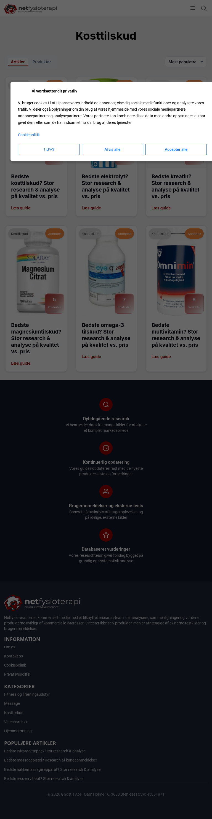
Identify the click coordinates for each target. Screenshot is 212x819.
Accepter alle (176, 149)
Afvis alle (113, 149)
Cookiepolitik (29, 135)
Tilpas (49, 149)
